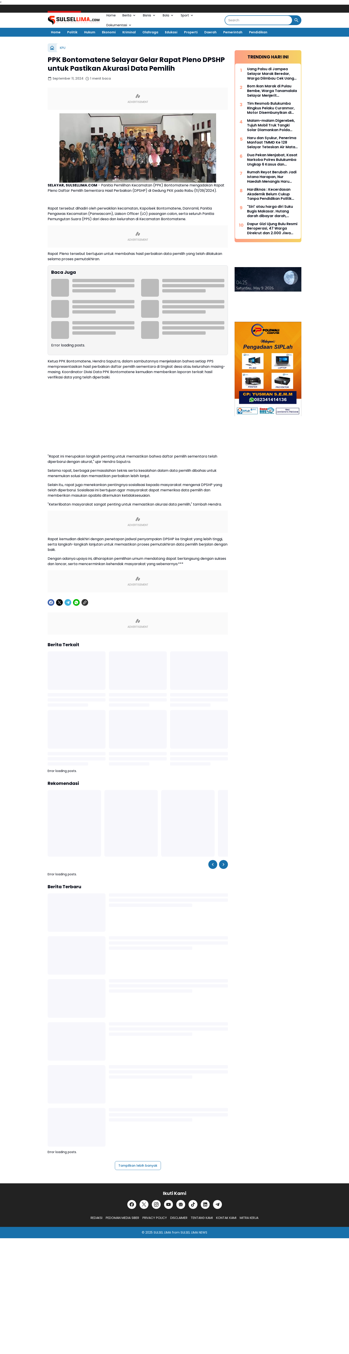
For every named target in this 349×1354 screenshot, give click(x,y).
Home (111, 15)
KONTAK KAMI (226, 1218)
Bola (168, 15)
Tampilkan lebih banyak (137, 1165)
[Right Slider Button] (223, 864)
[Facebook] (51, 602)
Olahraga (150, 32)
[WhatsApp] (76, 602)
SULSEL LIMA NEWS (194, 1232)
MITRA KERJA (249, 1218)
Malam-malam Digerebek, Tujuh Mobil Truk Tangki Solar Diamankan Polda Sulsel (271, 125)
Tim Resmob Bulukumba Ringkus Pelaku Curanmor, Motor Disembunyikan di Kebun (271, 108)
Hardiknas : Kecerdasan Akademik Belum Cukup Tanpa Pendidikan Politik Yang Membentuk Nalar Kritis (269, 194)
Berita (129, 15)
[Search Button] (296, 20)
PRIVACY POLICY (154, 1218)
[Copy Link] (84, 602)
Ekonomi (109, 32)
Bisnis (149, 15)
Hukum (89, 32)
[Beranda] (52, 47)
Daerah (210, 32)
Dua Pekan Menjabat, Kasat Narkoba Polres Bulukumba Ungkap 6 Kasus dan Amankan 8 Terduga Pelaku (272, 160)
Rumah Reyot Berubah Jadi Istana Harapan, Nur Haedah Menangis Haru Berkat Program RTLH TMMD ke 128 (271, 177)
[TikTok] (193, 1204)
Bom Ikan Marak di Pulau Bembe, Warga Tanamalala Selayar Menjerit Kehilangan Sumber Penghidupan (272, 91)
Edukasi (171, 32)
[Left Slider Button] (212, 864)
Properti (191, 32)
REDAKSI (96, 1218)
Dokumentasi (119, 25)
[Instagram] (156, 1204)
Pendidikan (258, 32)
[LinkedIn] (205, 1204)
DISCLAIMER (178, 1218)
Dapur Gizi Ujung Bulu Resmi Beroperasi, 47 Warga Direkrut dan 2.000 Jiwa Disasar (272, 229)
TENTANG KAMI (202, 1218)
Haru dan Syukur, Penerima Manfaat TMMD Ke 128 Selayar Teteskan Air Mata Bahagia (271, 143)
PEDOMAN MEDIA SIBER (122, 1218)
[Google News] (180, 1204)
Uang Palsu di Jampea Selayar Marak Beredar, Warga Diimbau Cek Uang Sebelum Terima (270, 74)
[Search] (258, 20)
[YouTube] (168, 1204)
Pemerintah (232, 32)
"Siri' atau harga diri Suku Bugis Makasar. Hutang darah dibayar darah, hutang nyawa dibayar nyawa (270, 211)
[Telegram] (68, 602)
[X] (59, 602)
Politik (72, 32)
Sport (187, 15)
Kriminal (129, 32)
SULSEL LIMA (162, 1232)
